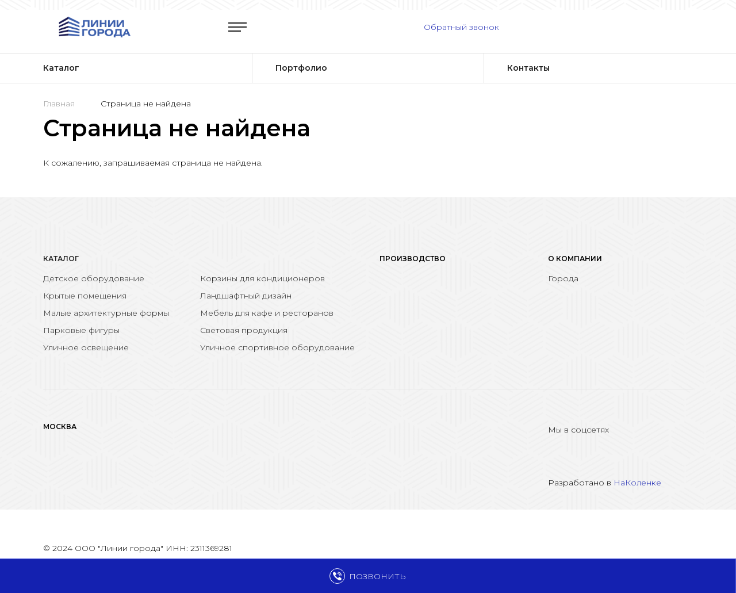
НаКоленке (637, 482)
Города (563, 278)
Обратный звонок (461, 27)
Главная (59, 103)
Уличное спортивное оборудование (277, 347)
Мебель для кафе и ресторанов (267, 313)
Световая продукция (244, 330)
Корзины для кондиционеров (262, 278)
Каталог (61, 258)
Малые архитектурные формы (106, 313)
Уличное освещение (86, 347)
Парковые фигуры (81, 330)
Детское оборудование (93, 278)
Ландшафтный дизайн (246, 295)
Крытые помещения (84, 295)
